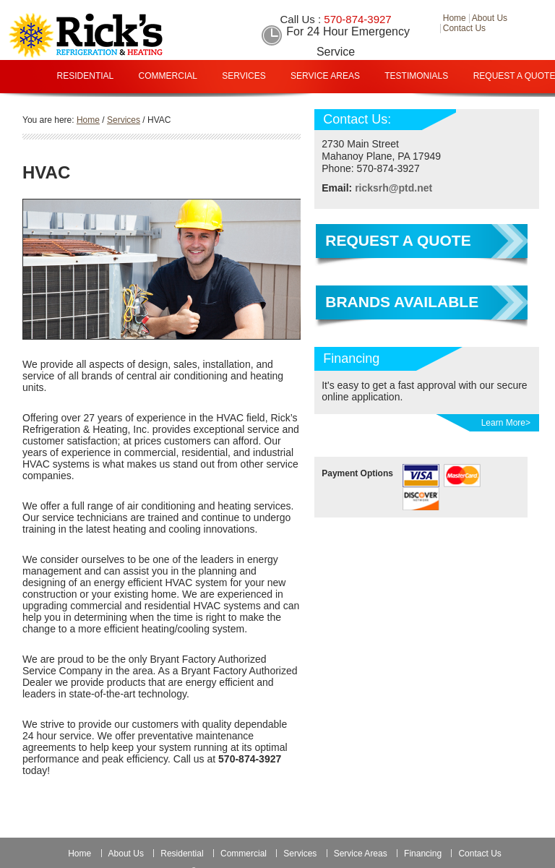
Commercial (168, 76)
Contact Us (479, 853)
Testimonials (416, 76)
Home (79, 853)
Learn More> (505, 423)
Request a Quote (397, 240)
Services (243, 76)
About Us (126, 853)
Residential (85, 76)
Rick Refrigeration (112, 35)
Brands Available (401, 301)
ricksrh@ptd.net (393, 188)
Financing (306, 108)
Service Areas (325, 76)
